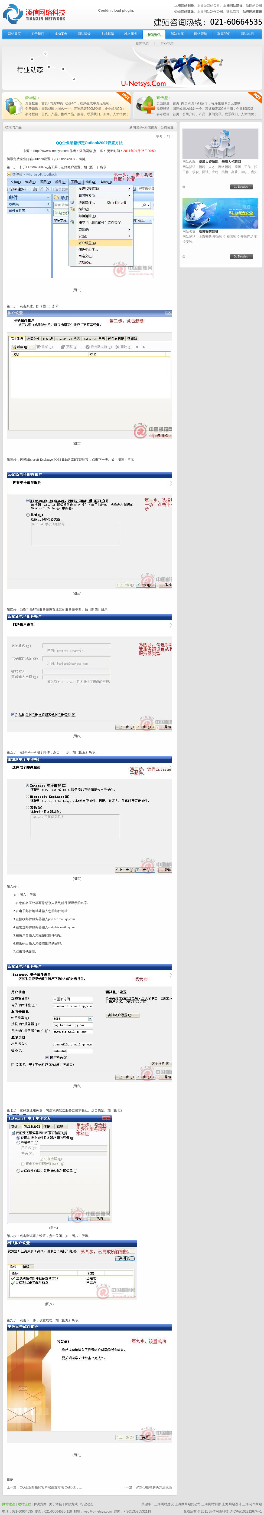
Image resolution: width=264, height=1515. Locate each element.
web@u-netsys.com (97, 1511)
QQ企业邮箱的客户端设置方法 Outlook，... (51, 1487)
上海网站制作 (211, 1504)
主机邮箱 (107, 34)
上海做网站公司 (208, 6)
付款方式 (71, 1504)
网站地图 (247, 34)
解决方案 (177, 34)
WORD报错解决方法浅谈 (154, 1487)
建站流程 (232, 12)
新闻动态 (142, 43)
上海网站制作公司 (210, 12)
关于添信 (55, 1504)
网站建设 (84, 34)
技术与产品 (13, 127)
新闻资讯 (154, 35)
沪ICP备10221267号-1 (245, 1511)
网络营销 (200, 34)
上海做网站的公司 (188, 1504)
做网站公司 (254, 6)
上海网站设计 (232, 1504)
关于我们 (37, 34)
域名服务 (130, 34)
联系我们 (223, 34)
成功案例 (60, 34)
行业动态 (167, 43)
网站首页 (14, 34)
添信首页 (150, 127)
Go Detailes (241, 186)
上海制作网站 (252, 1504)
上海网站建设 (164, 1504)
